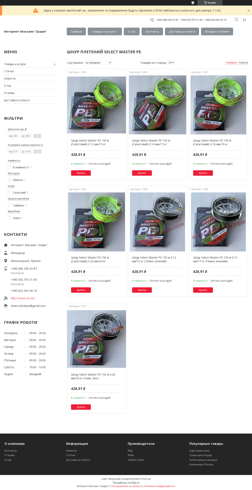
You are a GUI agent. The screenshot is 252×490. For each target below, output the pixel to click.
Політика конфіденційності (159, 486)
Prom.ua (146, 479)
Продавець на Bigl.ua (126, 482)
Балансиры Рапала (201, 464)
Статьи (9, 71)
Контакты (152, 31)
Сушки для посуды (200, 455)
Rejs (130, 450)
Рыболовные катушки (203, 460)
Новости (10, 78)
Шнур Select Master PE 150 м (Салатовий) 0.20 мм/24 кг (90, 259)
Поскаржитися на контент (126, 486)
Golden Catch (136, 460)
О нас (132, 31)
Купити (81, 172)
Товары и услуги (103, 31)
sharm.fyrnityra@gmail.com (28, 306)
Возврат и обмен (217, 31)
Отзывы (9, 93)
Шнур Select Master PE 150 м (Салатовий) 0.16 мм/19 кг (212, 142)
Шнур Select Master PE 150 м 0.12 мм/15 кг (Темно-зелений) (154, 259)
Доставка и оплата (182, 31)
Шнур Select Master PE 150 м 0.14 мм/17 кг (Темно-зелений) (215, 259)
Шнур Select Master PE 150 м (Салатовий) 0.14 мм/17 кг (151, 142)
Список (243, 62)
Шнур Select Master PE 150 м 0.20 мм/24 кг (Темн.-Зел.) (93, 376)
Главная (76, 31)
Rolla (131, 455)
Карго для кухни (199, 450)
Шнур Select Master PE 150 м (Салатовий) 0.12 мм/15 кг (90, 142)
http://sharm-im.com (23, 298)
